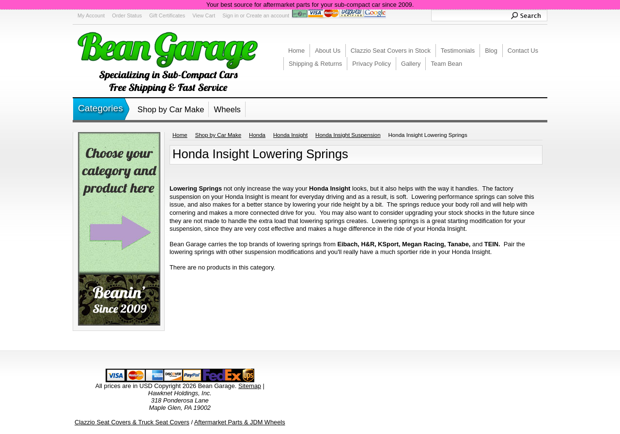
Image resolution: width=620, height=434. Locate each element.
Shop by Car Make (171, 109)
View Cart (203, 15)
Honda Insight (290, 135)
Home (179, 135)
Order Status (127, 15)
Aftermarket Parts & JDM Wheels (239, 422)
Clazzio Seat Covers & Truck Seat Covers (132, 422)
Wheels (227, 109)
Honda (257, 135)
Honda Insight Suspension (347, 135)
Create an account (267, 15)
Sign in (230, 15)
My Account (91, 15)
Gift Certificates (167, 15)
